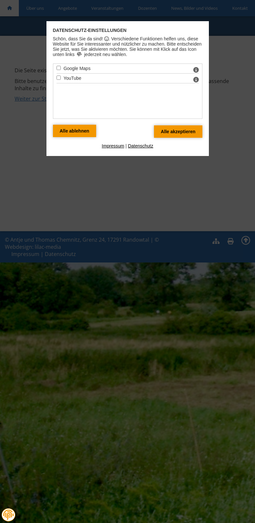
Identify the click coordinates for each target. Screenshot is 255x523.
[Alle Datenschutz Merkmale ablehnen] (74, 131)
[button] (8, 515)
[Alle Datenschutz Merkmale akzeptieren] (178, 131)
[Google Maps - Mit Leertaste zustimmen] (59, 68)
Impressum (113, 145)
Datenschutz (140, 145)
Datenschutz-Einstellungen (90, 30)
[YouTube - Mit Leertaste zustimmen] (59, 78)
